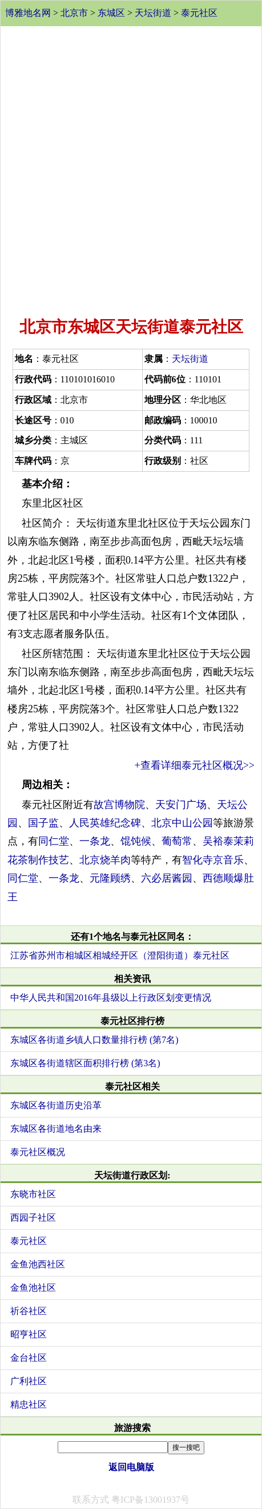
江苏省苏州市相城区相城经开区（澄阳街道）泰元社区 (119, 955)
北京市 (74, 13)
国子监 (43, 823)
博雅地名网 (28, 13)
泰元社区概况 (37, 1152)
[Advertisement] (131, 169)
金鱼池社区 (33, 1287)
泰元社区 (199, 13)
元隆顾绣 (110, 878)
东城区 (111, 13)
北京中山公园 (182, 823)
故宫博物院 (119, 804)
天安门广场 (181, 804)
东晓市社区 (33, 1194)
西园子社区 (33, 1217)
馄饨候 (135, 841)
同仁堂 (53, 841)
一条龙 (94, 841)
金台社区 (28, 1358)
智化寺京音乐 (213, 860)
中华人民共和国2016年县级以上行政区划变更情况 (110, 997)
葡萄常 (177, 841)
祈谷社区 (28, 1311)
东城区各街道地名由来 (56, 1128)
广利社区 (28, 1381)
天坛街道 (153, 13)
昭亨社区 (28, 1334)
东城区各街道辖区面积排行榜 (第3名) (85, 1063)
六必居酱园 (166, 878)
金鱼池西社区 (37, 1264)
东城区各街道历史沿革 (56, 1105)
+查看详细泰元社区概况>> (195, 765)
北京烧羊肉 (105, 860)
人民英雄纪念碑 (105, 823)
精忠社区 (28, 1404)
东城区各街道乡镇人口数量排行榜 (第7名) (94, 1040)
